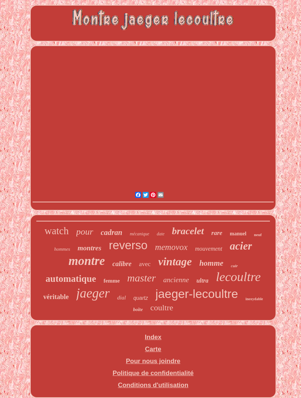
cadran (111, 232)
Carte (153, 349)
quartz (140, 298)
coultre (161, 307)
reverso (128, 245)
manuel (238, 233)
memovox (171, 247)
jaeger (93, 293)
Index (153, 337)
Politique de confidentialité (153, 373)
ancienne (176, 280)
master (141, 278)
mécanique (139, 233)
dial (121, 298)
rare (217, 232)
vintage (175, 261)
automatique (71, 279)
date (161, 233)
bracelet (188, 231)
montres (89, 248)
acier (241, 246)
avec (144, 264)
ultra (203, 280)
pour (84, 231)
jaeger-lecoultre (196, 294)
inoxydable (254, 299)
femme (112, 281)
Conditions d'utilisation (153, 385)
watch (57, 230)
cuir (234, 265)
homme (211, 263)
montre (87, 261)
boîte (138, 309)
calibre (121, 264)
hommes (62, 249)
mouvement (208, 248)
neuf (258, 234)
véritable (56, 297)
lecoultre (238, 277)
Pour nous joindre (153, 361)
